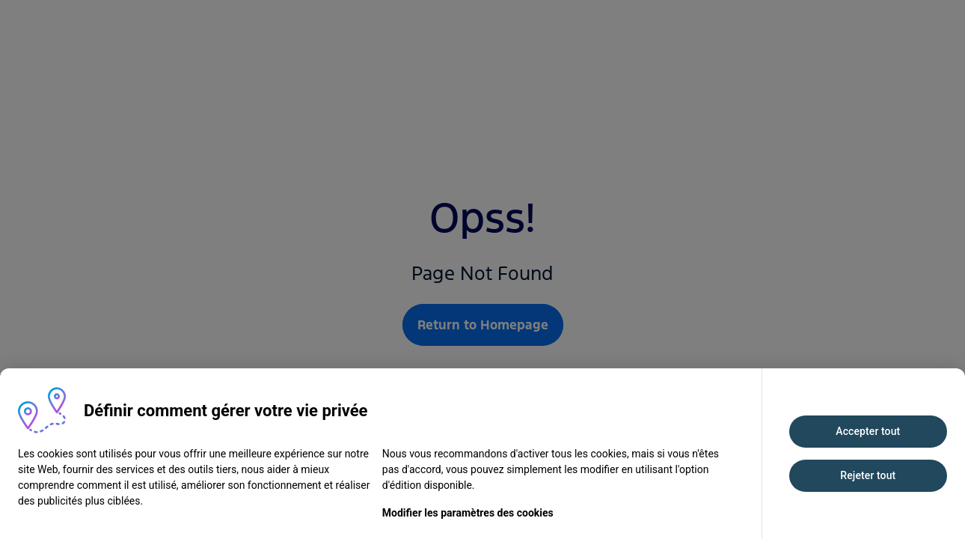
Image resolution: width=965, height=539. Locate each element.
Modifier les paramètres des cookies (468, 513)
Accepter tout (868, 431)
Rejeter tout (867, 475)
